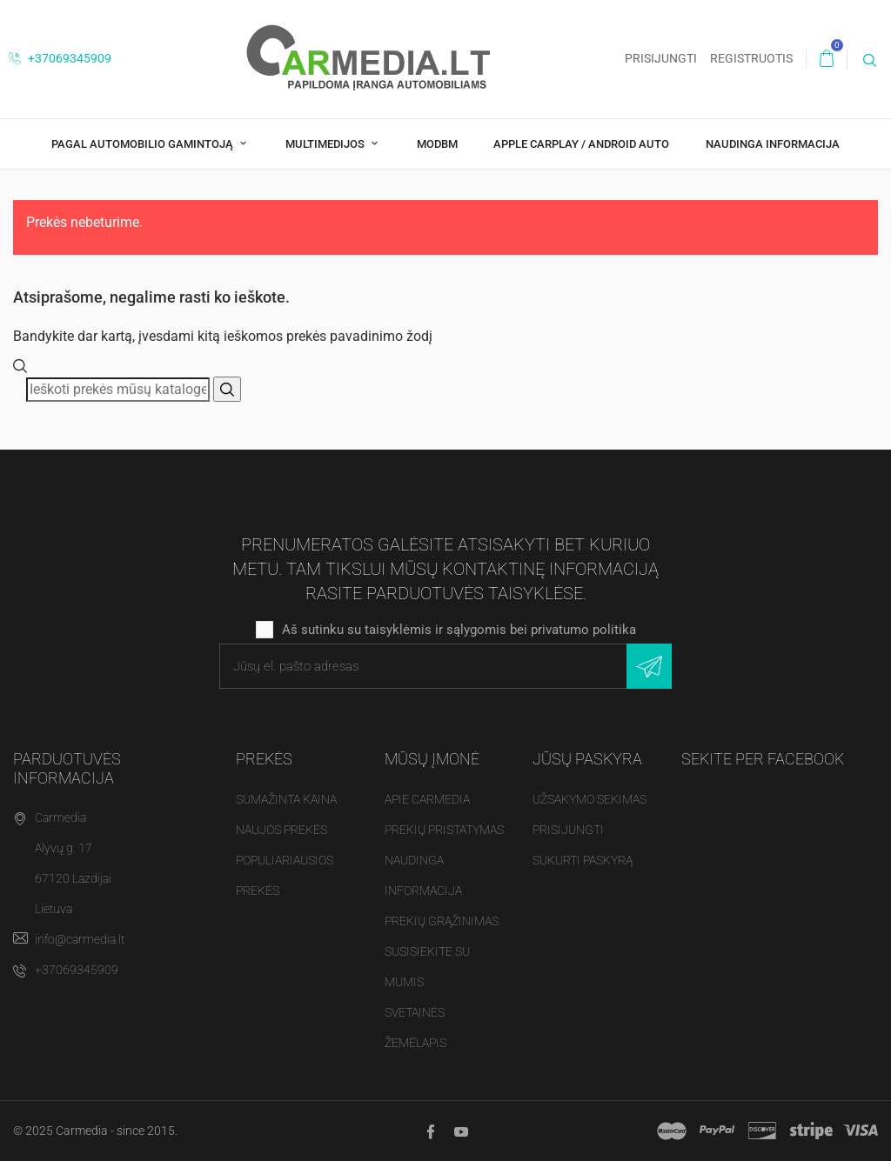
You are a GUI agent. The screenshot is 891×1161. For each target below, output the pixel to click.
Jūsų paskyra (587, 759)
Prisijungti (568, 830)
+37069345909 (60, 58)
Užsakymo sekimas (589, 799)
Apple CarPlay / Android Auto (581, 143)
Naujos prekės (281, 830)
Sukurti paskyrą (583, 860)
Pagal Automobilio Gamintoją (143, 143)
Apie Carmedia (427, 799)
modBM (437, 143)
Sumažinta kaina (286, 799)
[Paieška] (118, 389)
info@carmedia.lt (79, 939)
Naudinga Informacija (773, 143)
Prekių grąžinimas (442, 921)
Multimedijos (326, 143)
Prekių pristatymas (444, 830)
